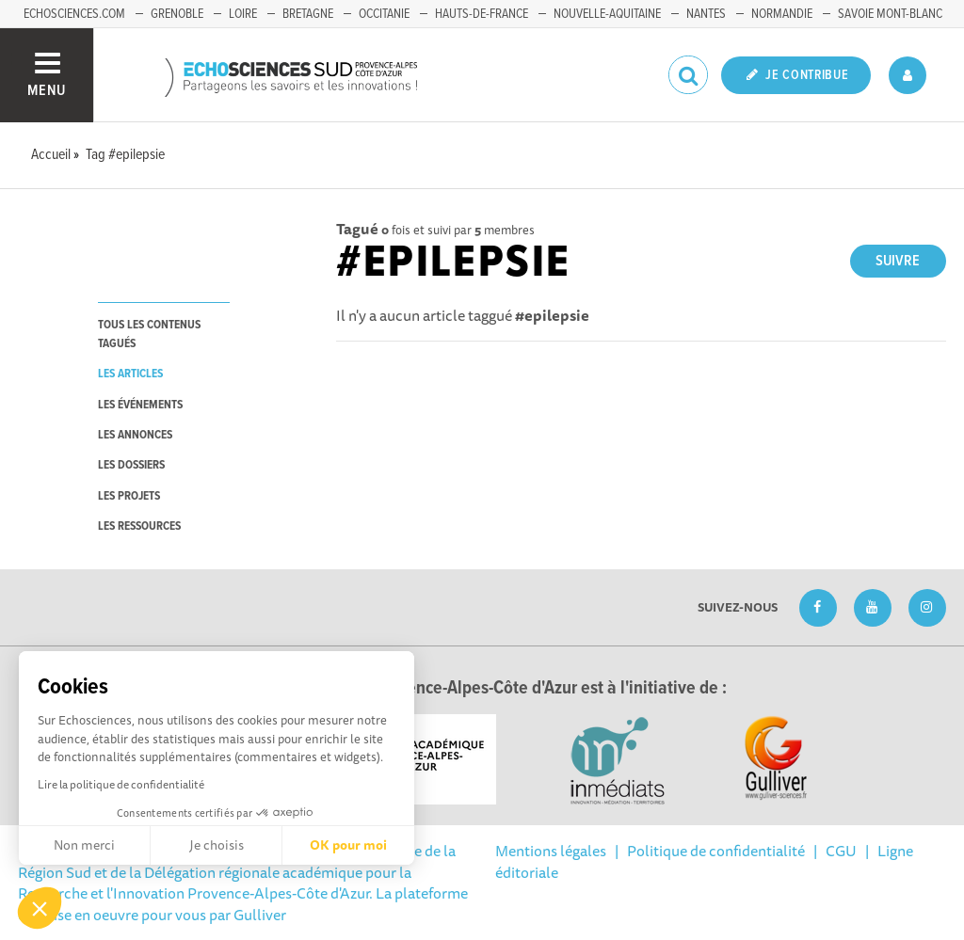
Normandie (781, 14)
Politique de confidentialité (716, 850)
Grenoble (177, 14)
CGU (841, 850)
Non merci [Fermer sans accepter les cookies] (84, 845)
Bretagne (307, 14)
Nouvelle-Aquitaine (607, 14)
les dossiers (131, 465)
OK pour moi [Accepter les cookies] (348, 845)
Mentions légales (550, 850)
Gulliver (259, 914)
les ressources (139, 526)
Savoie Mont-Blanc (890, 14)
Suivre (898, 261)
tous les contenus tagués (149, 334)
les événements (140, 405)
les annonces (135, 435)
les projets (129, 496)
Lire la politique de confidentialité (121, 784)
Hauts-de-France (481, 14)
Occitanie (384, 14)
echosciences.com (74, 14)
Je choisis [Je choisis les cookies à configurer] (216, 845)
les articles (130, 374)
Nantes (706, 14)
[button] (39, 908)
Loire (243, 14)
